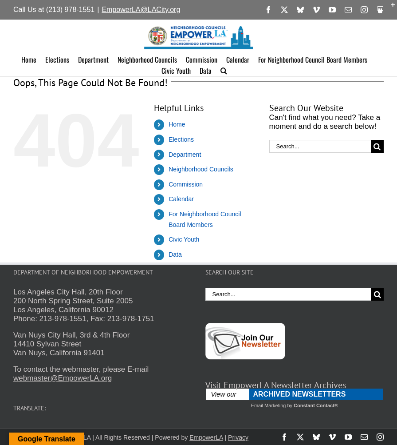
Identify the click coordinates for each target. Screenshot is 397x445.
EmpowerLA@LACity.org (141, 9)
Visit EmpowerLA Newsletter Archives (275, 385)
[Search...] (320, 146)
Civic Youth (184, 239)
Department (185, 154)
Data (175, 254)
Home (177, 124)
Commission (186, 184)
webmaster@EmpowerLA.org (62, 378)
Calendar (181, 199)
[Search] (377, 146)
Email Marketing (268, 405)
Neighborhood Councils (201, 169)
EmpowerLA (206, 437)
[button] (223, 70)
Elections (181, 139)
